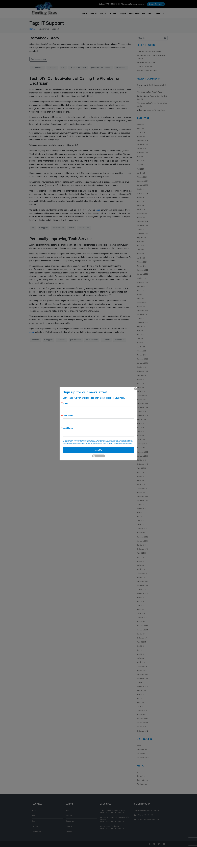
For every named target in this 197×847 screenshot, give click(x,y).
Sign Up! (98, 450)
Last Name (68, 428)
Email (65, 403)
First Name (68, 416)
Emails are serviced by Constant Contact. (119, 443)
